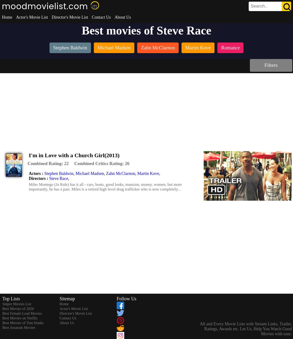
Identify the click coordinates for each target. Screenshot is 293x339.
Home (7, 17)
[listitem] (70, 48)
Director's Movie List (70, 17)
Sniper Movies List (16, 304)
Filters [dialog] (271, 65)
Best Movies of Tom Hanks (23, 323)
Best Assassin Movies (18, 328)
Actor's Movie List (32, 17)
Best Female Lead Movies (22, 313)
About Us (123, 17)
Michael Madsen (89, 173)
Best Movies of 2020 (18, 309)
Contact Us (101, 17)
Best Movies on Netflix (20, 318)
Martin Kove (148, 173)
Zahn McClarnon (120, 173)
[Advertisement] (147, 109)
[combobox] (259, 6)
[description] (48, 163)
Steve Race (58, 178)
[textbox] (259, 6)
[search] (270, 6)
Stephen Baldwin (59, 173)
